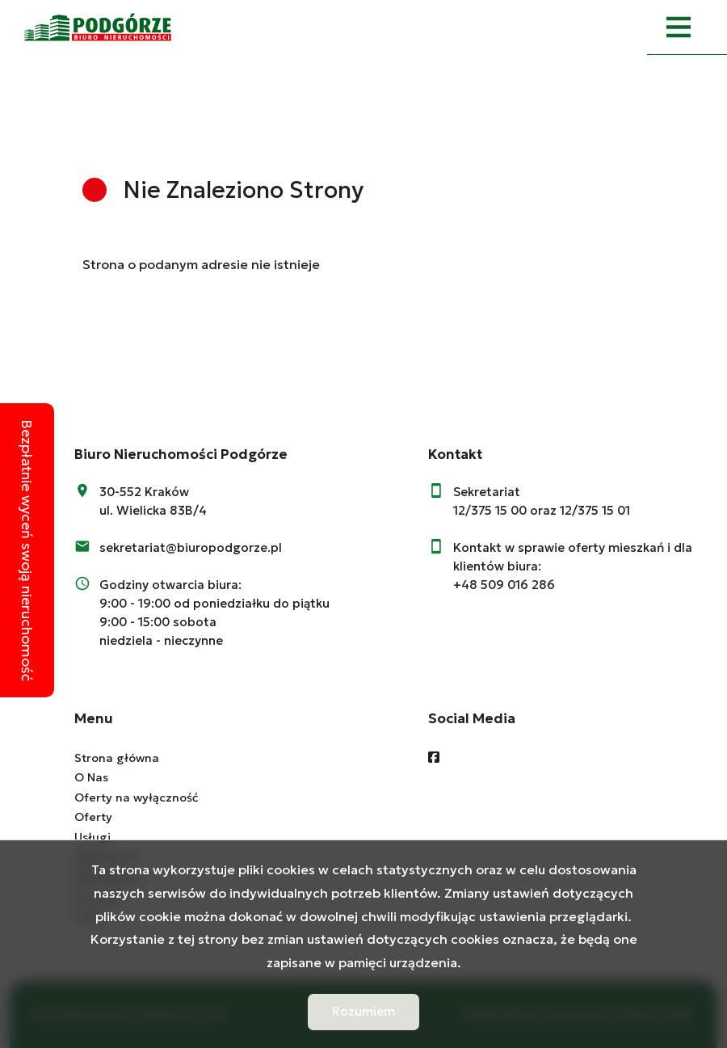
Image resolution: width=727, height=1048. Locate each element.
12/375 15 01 (595, 510)
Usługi (92, 837)
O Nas (91, 777)
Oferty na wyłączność (136, 797)
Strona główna (116, 758)
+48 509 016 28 (500, 584)
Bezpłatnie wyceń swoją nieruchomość (27, 550)
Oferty (93, 817)
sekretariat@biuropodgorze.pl (190, 547)
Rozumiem (363, 1011)
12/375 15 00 (490, 510)
